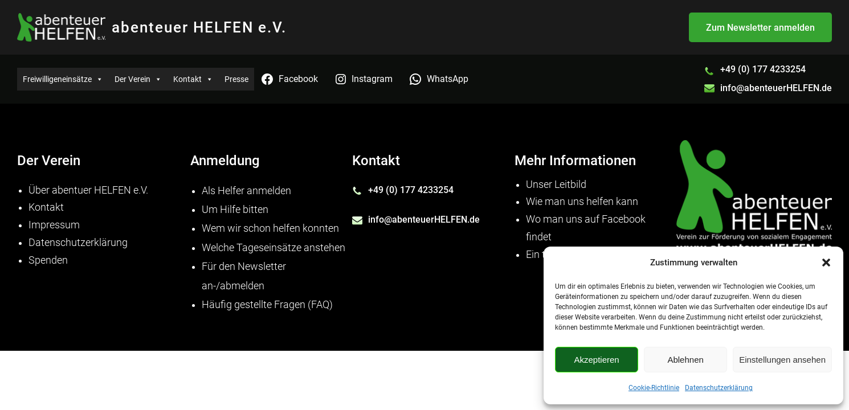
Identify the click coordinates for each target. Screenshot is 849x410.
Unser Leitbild (556, 184)
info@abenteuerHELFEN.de (776, 88)
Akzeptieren (596, 359)
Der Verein (138, 79)
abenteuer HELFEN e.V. (199, 27)
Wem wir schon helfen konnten (270, 228)
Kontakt (193, 79)
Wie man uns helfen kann (582, 201)
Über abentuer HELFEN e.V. (88, 190)
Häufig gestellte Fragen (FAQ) (267, 304)
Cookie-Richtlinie (653, 388)
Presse (236, 79)
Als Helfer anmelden (246, 190)
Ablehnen (685, 359)
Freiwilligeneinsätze (63, 79)
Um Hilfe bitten (235, 209)
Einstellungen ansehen (782, 359)
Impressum (54, 225)
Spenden (48, 260)
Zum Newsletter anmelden (760, 27)
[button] (826, 262)
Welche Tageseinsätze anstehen (273, 247)
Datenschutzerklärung (719, 388)
